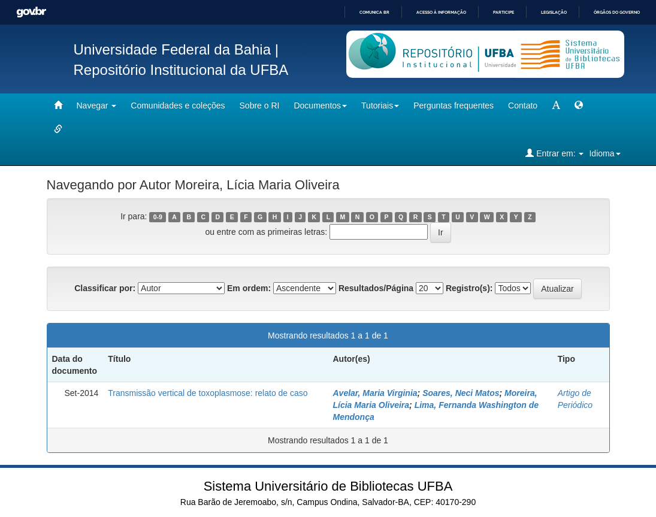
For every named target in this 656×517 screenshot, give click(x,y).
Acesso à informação (441, 12)
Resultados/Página (375, 288)
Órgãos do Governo (617, 12)
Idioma (604, 153)
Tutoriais (380, 105)
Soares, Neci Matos (460, 393)
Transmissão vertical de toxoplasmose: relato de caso (207, 393)
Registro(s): (469, 288)
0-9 (157, 216)
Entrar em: (554, 153)
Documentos (320, 105)
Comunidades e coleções (178, 105)
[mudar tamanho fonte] (556, 105)
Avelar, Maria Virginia (374, 393)
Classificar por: (104, 288)
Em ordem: (249, 288)
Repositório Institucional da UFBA (181, 70)
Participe (503, 12)
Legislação (554, 12)
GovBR (31, 12)
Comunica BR (374, 12)
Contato (522, 105)
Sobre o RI (260, 105)
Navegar (97, 105)
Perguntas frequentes (453, 105)
